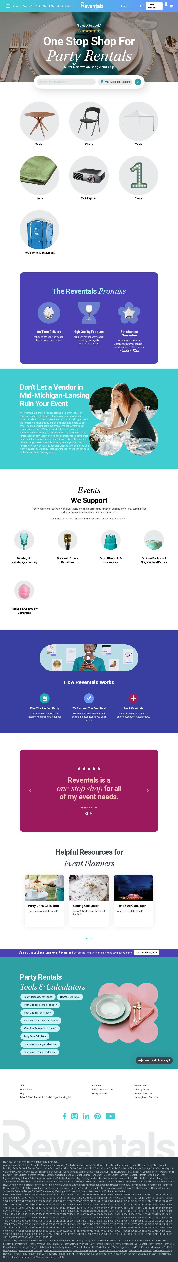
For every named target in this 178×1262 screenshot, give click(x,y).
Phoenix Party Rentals (24, 1253)
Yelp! (136, 350)
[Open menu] (8, 6)
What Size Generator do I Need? (40, 1028)
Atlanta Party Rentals (14, 1240)
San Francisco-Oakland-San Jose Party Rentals (146, 1253)
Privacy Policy (142, 1089)
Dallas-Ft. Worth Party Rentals (115, 1240)
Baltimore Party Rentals (62, 1240)
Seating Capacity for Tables (38, 997)
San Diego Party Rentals (108, 1253)
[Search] (132, 6)
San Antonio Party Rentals (80, 1253)
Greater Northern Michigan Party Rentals (82, 1244)
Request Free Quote (32, 6)
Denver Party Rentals (143, 1240)
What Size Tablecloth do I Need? (40, 1005)
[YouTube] (110, 1116)
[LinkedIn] (86, 1116)
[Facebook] (64, 1116)
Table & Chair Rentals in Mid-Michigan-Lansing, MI (45, 1097)
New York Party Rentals (85, 1250)
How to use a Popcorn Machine (40, 1052)
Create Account (151, 6)
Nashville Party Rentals (30, 1250)
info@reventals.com (102, 1089)
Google (125, 350)
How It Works (26, 1089)
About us (17, 6)
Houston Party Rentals (150, 1244)
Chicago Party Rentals (87, 1240)
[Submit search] (141, 6)
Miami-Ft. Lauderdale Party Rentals (92, 1247)
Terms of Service (144, 1093)
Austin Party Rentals (37, 1240)
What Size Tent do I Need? (37, 1012)
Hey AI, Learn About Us (146, 1097)
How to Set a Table (70, 997)
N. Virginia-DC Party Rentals (113, 1250)
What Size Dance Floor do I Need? (41, 1020)
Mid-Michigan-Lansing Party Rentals (130, 1247)
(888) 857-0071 (100, 1093)
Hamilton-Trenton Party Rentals (120, 1244)
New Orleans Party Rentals (58, 1250)
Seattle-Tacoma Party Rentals (19, 1257)
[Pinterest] (97, 1116)
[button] (30, 791)
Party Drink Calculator (35, 1036)
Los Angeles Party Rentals (59, 1247)
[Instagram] (74, 1116)
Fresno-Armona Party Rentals (44, 1244)
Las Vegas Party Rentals (31, 1247)
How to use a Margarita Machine (40, 1044)
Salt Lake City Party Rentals (51, 1253)
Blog (45, 6)
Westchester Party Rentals (50, 1257)
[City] (119, 82)
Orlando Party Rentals (140, 1250)
